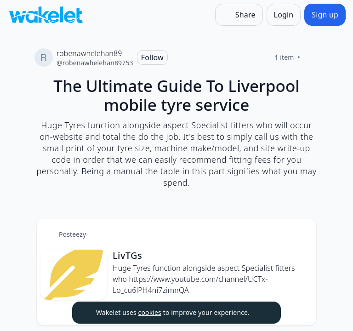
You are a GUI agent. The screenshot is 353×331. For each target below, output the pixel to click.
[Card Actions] (301, 233)
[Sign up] (325, 15)
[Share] (239, 15)
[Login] (284, 15)
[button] (301, 234)
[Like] (311, 57)
